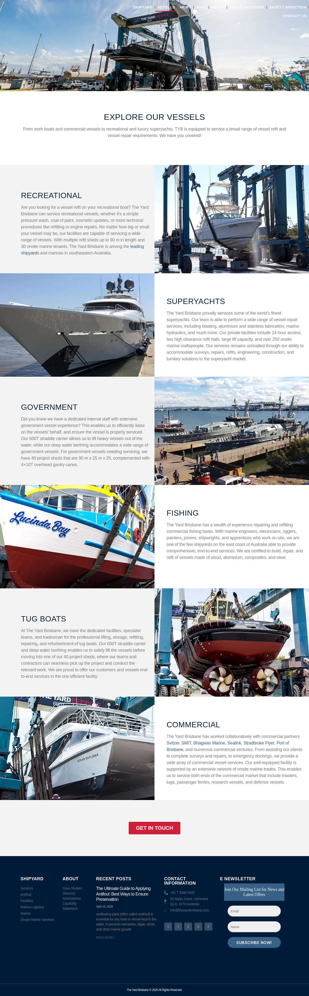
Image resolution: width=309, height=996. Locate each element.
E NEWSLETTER (237, 878)
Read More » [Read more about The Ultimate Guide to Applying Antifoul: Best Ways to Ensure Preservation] (105, 937)
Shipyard (143, 7)
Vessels (166, 7)
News (185, 7)
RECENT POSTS (113, 878)
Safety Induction (287, 7)
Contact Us (294, 16)
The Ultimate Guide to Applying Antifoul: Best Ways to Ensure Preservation (123, 894)
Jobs (201, 7)
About (218, 7)
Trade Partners (246, 7)
